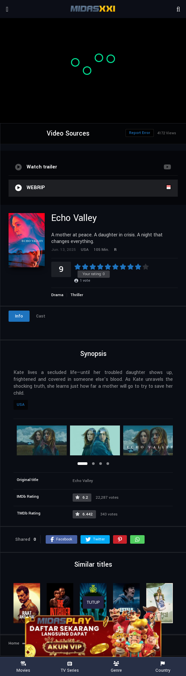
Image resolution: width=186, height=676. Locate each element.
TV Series (70, 667)
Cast (40, 316)
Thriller (76, 295)
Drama (57, 295)
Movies (23, 667)
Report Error (139, 132)
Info (19, 316)
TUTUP (93, 602)
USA (21, 404)
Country (163, 667)
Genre (116, 667)
